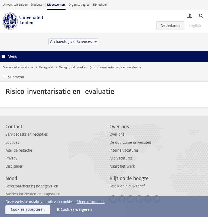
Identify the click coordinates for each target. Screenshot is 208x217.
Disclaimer (13, 166)
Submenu (16, 77)
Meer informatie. (91, 202)
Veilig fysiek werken (73, 67)
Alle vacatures (120, 158)
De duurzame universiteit (130, 142)
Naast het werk (122, 166)
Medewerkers (56, 5)
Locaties (12, 142)
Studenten (37, 5)
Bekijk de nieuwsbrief (127, 186)
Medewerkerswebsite (18, 67)
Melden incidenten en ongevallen (32, 194)
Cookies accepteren (28, 209)
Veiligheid (46, 67)
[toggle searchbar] (201, 15)
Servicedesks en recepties (26, 134)
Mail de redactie (18, 150)
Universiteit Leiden (15, 5)
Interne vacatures (123, 150)
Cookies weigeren (76, 209)
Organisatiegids (79, 5)
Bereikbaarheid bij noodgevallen (31, 186)
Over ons (116, 134)
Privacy (11, 158)
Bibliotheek (100, 5)
